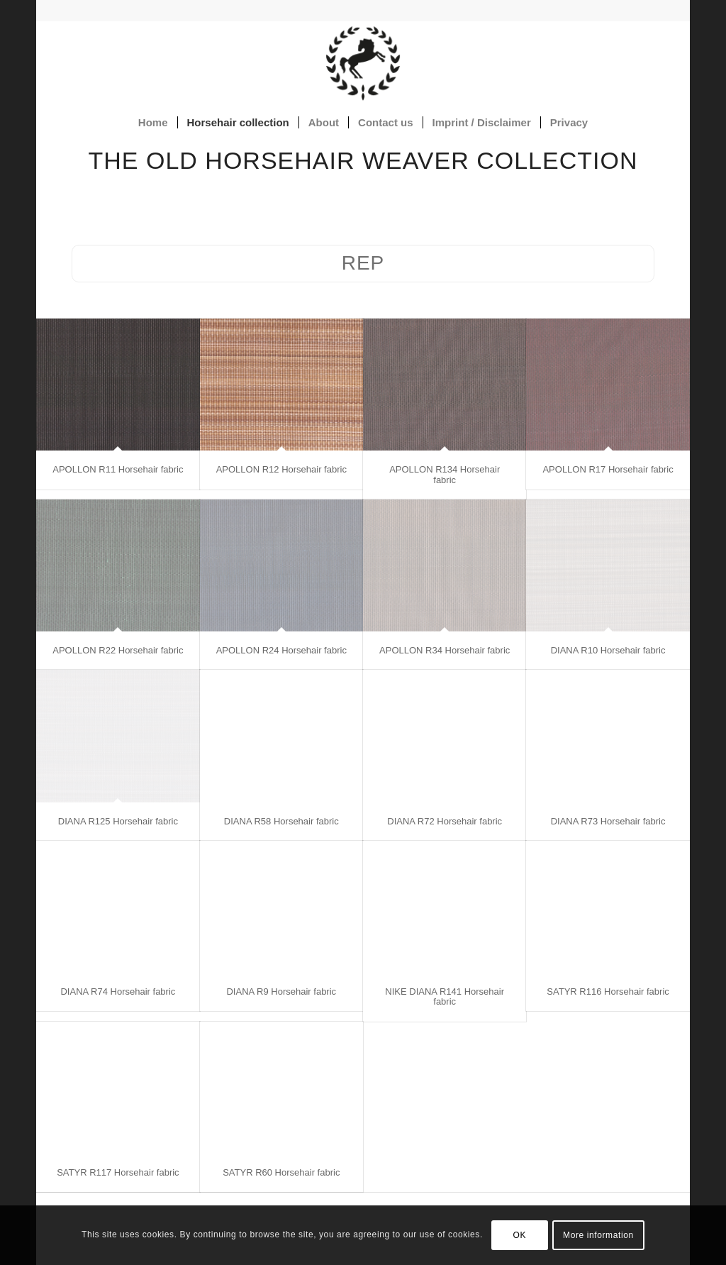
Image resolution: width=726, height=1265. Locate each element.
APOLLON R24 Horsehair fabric (281, 650)
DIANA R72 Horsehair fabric (444, 821)
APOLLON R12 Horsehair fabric (281, 469)
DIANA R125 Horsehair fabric (118, 821)
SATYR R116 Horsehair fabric (608, 991)
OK (520, 1235)
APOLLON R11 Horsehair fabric (117, 469)
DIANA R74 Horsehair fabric (117, 991)
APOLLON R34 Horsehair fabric (444, 650)
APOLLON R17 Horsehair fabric (607, 469)
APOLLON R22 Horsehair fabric (117, 650)
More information (598, 1235)
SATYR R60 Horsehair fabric (281, 1172)
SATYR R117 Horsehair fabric (118, 1172)
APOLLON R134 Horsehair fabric (444, 474)
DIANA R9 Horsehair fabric (281, 991)
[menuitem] (153, 122)
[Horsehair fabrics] (363, 63)
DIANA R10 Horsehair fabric (608, 650)
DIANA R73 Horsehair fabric (608, 821)
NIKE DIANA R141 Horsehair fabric (444, 996)
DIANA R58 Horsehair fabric (281, 821)
